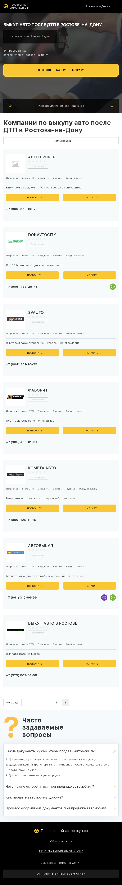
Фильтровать (63, 140)
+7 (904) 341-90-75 (21, 364)
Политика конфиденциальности (61, 850)
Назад (13, 702)
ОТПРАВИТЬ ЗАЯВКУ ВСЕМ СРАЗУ (61, 70)
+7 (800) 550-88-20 (22, 209)
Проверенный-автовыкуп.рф (16, 6)
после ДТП (28, 178)
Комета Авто (42, 468)
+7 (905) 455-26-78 (21, 287)
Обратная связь (61, 841)
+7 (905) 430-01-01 (21, 442)
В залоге (57, 178)
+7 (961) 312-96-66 (21, 597)
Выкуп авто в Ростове (52, 623)
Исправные (12, 178)
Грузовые (70, 488)
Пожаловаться (37, 166)
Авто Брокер (41, 157)
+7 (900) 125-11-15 (21, 520)
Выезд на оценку (74, 178)
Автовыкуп (40, 545)
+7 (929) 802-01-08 (21, 675)
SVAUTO (36, 312)
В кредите (43, 178)
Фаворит (38, 390)
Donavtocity (42, 235)
